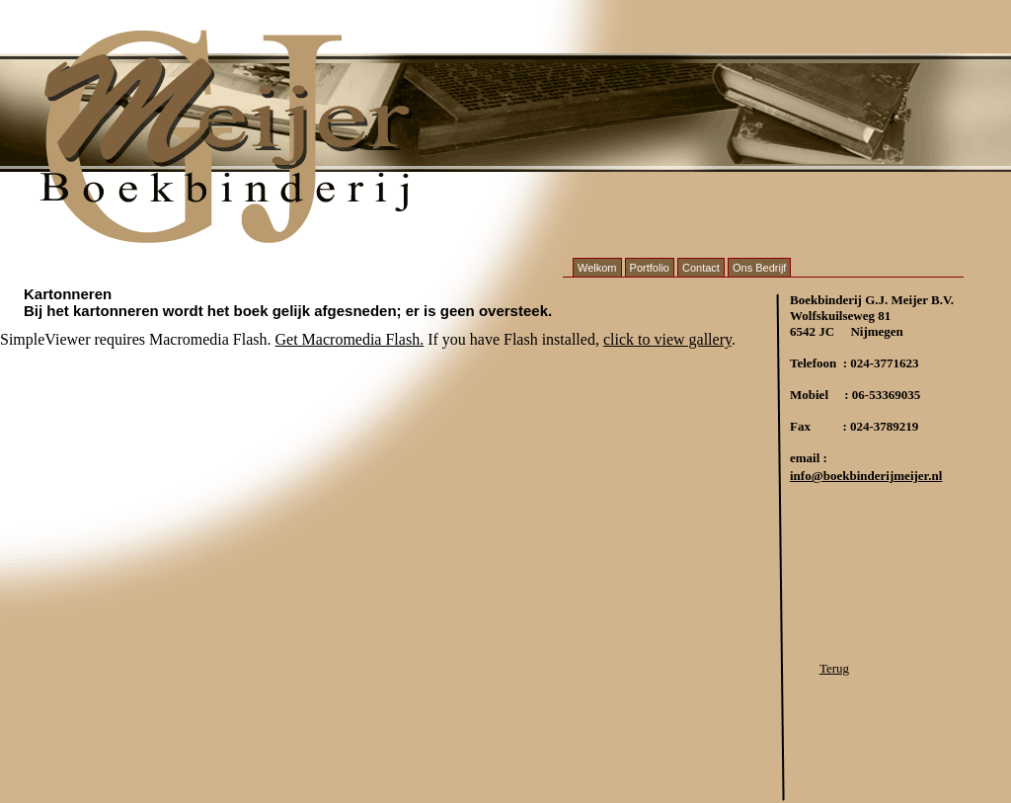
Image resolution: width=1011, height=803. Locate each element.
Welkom (597, 268)
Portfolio (649, 268)
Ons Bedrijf (759, 268)
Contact (701, 268)
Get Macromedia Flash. (350, 339)
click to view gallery (667, 339)
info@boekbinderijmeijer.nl (866, 475)
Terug (834, 668)
